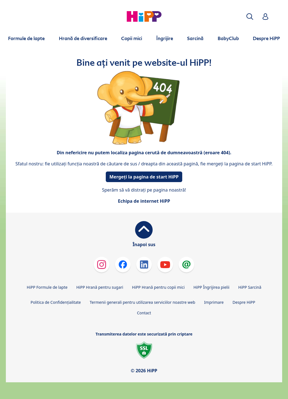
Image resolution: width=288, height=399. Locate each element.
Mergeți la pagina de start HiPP (144, 177)
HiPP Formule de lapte (47, 287)
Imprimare (214, 302)
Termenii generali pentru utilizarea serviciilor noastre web (142, 302)
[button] (249, 16)
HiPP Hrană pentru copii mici (158, 287)
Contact (144, 312)
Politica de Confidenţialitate (55, 302)
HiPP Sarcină (249, 287)
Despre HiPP (243, 302)
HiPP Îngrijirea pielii (211, 287)
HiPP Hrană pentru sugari (99, 287)
